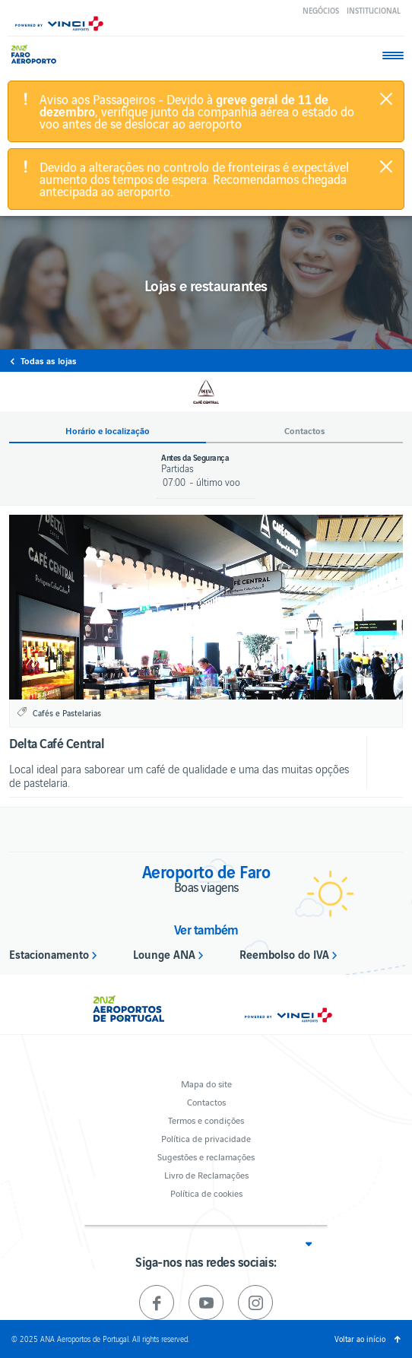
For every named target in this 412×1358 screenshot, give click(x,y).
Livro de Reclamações (206, 1174)
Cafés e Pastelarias (67, 712)
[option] (206, 607)
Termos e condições (206, 1119)
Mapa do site (206, 1083)
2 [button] (214, 687)
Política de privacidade (206, 1137)
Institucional (374, 10)
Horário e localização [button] (107, 431)
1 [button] (197, 687)
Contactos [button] (304, 431)
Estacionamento (49, 953)
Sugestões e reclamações (206, 1156)
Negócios (321, 10)
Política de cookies (206, 1192)
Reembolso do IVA (284, 953)
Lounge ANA (164, 953)
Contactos (206, 1101)
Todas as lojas (49, 360)
